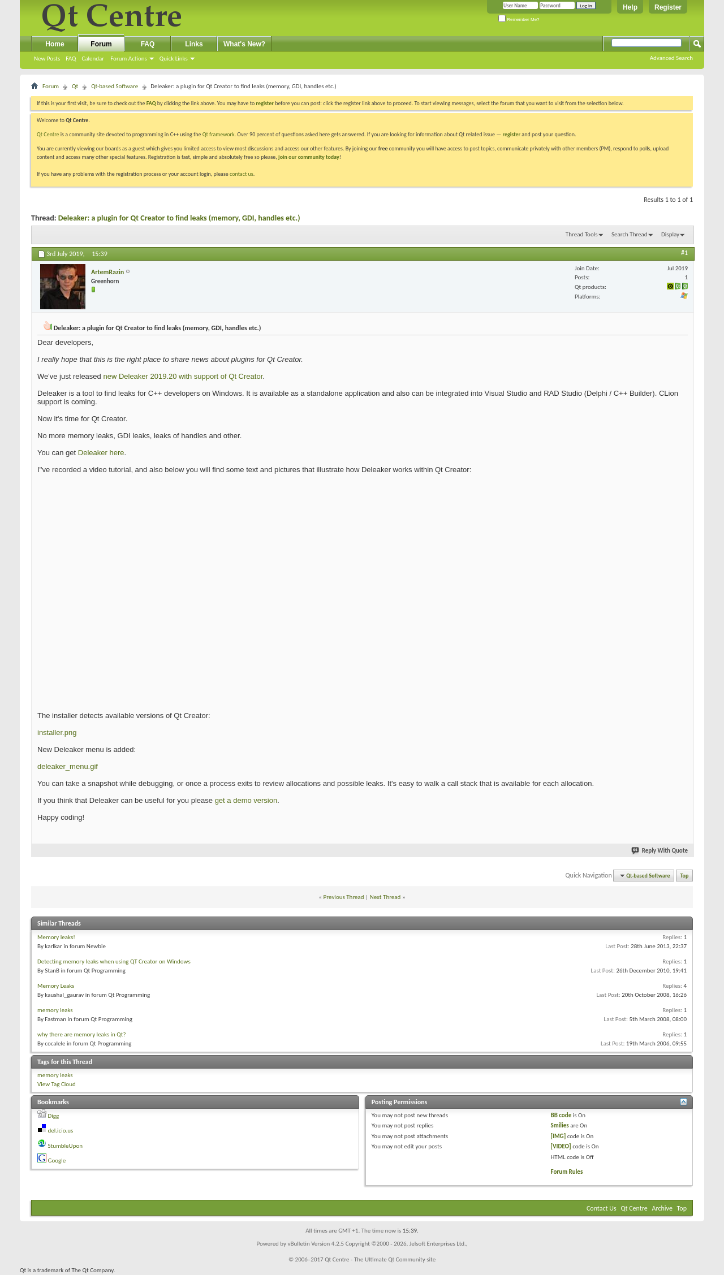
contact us (241, 174)
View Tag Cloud (56, 1084)
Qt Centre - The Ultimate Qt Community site (380, 1259)
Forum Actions (128, 58)
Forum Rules (567, 1171)
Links (193, 44)
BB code (561, 1115)
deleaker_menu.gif (67, 766)
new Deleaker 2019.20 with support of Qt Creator (182, 376)
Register (668, 7)
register (511, 134)
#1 (684, 253)
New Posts (47, 58)
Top (684, 875)
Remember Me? (519, 19)
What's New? (244, 44)
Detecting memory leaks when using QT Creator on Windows (114, 961)
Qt (75, 86)
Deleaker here (101, 452)
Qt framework (218, 134)
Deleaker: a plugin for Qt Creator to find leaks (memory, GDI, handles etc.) (179, 218)
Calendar (92, 58)
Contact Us (602, 1208)
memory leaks (55, 1010)
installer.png (56, 732)
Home (54, 44)
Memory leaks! (56, 937)
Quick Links (174, 58)
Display (670, 234)
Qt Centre (48, 134)
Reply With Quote (660, 850)
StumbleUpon (65, 1145)
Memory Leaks (55, 985)
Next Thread (385, 897)
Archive (662, 1208)
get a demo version (246, 800)
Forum (100, 44)
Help (630, 7)
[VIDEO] (561, 1146)
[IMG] (558, 1136)
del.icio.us (61, 1130)
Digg (53, 1116)
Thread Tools (582, 234)
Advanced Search (671, 58)
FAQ (71, 58)
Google (57, 1160)
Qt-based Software (114, 86)
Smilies (560, 1125)
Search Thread (629, 234)
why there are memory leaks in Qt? (81, 1034)
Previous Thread (344, 897)
